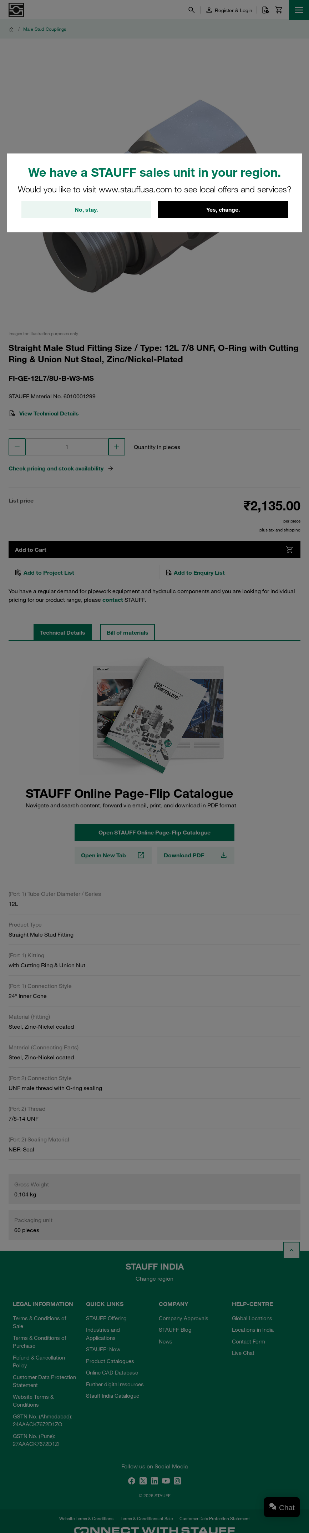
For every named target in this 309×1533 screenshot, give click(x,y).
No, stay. (86, 209)
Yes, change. (223, 209)
